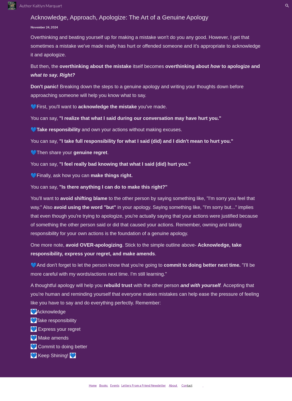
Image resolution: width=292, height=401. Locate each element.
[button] (287, 6)
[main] (146, 188)
